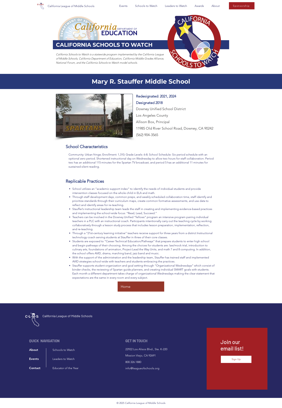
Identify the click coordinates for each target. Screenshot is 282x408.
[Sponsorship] (241, 5)
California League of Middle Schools (71, 6)
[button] (123, 5)
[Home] (125, 286)
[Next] (157, 286)
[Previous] (142, 286)
